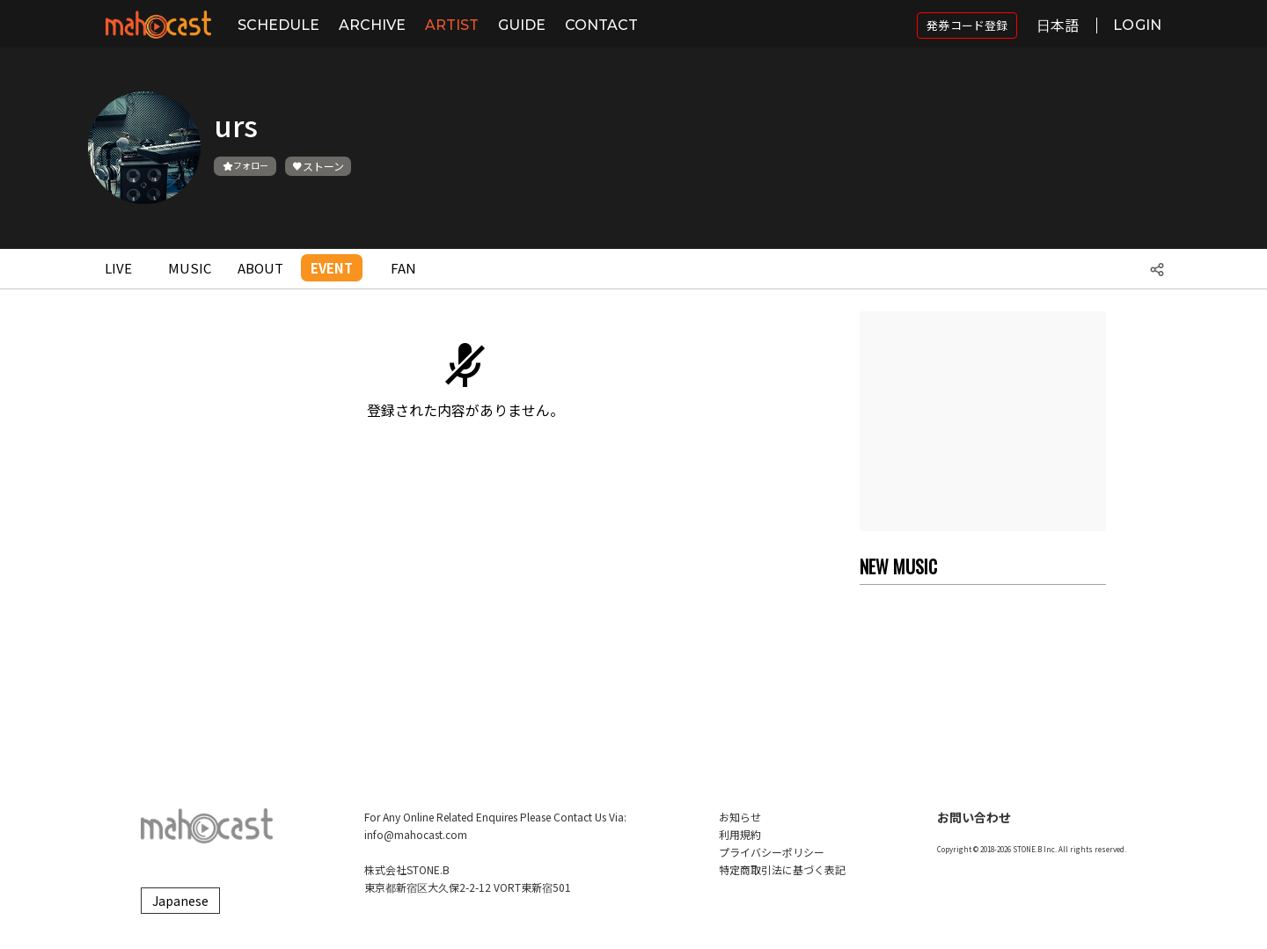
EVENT (332, 268)
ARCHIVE (372, 25)
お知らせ (740, 816)
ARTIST (452, 25)
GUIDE (522, 25)
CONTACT (601, 25)
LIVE (118, 268)
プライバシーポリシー (771, 851)
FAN (403, 268)
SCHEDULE (278, 25)
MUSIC (189, 268)
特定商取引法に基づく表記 (782, 869)
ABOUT (260, 268)
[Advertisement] (983, 421)
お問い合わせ (974, 817)
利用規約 (740, 834)
